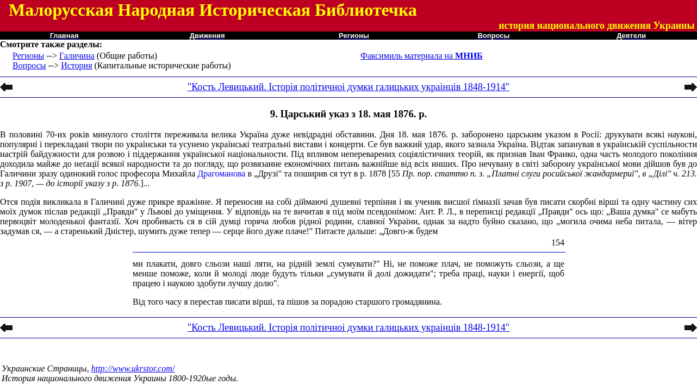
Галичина (77, 55)
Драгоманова (221, 173)
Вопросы (29, 65)
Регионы (28, 55)
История (76, 65)
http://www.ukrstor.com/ (133, 368)
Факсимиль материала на (421, 55)
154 (557, 242)
